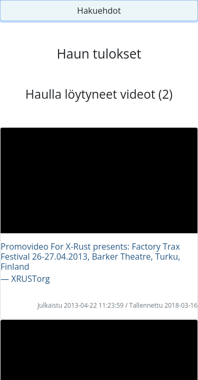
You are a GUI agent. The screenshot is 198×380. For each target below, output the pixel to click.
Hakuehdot (99, 10)
